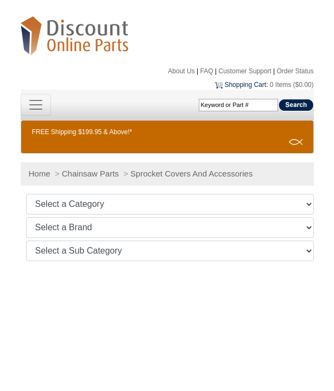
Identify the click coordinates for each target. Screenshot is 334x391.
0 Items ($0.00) (292, 85)
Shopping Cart (245, 85)
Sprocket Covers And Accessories (191, 173)
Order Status (294, 71)
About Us (181, 71)
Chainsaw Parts (90, 173)
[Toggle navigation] (36, 105)
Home (40, 173)
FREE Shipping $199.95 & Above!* (82, 132)
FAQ (206, 71)
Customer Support (244, 71)
